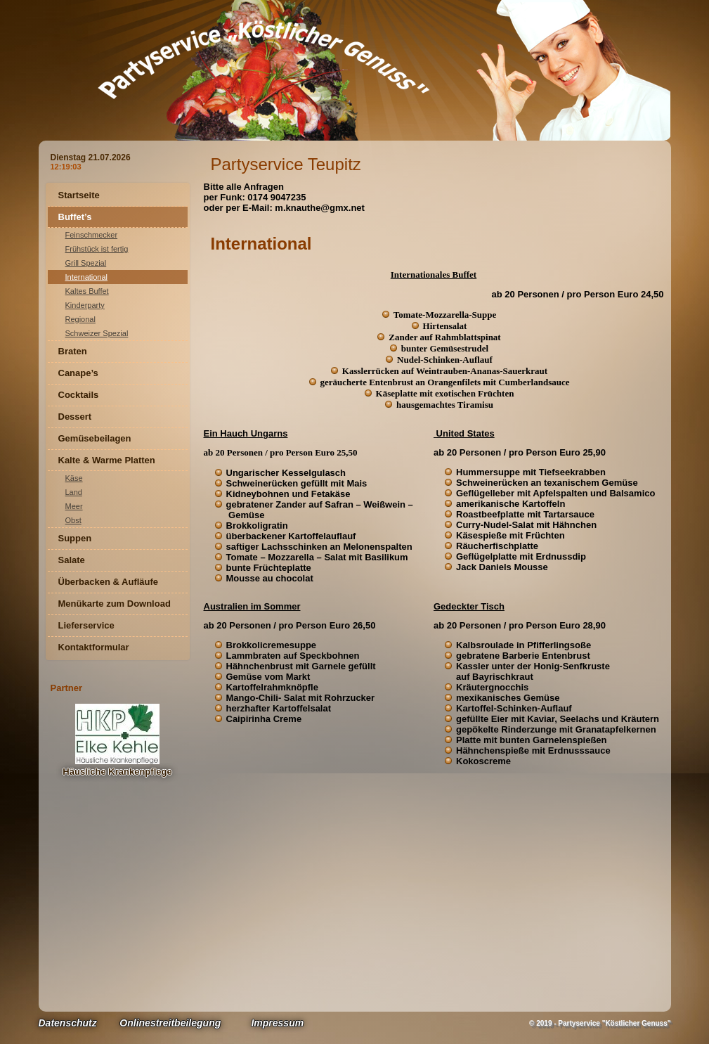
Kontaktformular (93, 647)
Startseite (79, 195)
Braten (72, 351)
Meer (74, 506)
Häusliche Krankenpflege (117, 771)
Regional (80, 319)
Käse (74, 478)
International (86, 277)
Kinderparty (85, 305)
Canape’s (78, 373)
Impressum (277, 1023)
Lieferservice (86, 625)
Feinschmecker (91, 235)
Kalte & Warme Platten (106, 460)
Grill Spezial (86, 263)
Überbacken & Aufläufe (108, 581)
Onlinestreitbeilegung (170, 1023)
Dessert (75, 416)
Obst (73, 520)
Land (73, 492)
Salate (71, 560)
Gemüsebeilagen (94, 438)
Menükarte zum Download (114, 603)
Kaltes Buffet (87, 291)
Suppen (75, 538)
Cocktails (78, 394)
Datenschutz (68, 1023)
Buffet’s (75, 217)
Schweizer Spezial (97, 333)
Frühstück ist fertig (97, 249)
